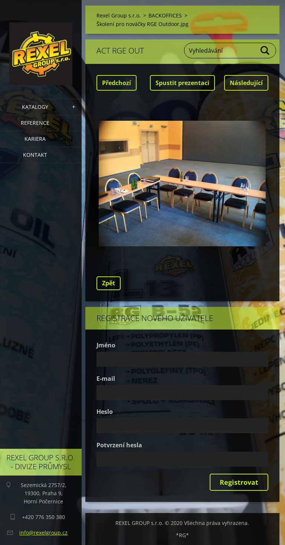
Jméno (105, 345)
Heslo (104, 412)
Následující (246, 83)
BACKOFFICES (165, 15)
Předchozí (116, 83)
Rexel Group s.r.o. (118, 15)
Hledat (265, 50)
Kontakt (35, 154)
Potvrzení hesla (119, 445)
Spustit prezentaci (182, 83)
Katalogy (35, 106)
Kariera (35, 138)
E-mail (105, 378)
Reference (35, 122)
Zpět (108, 283)
